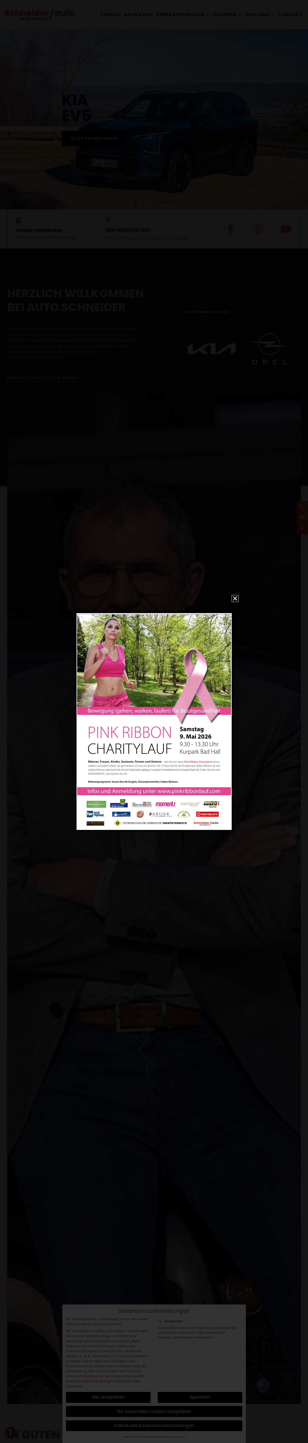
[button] (235, 598)
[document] (154, 721)
